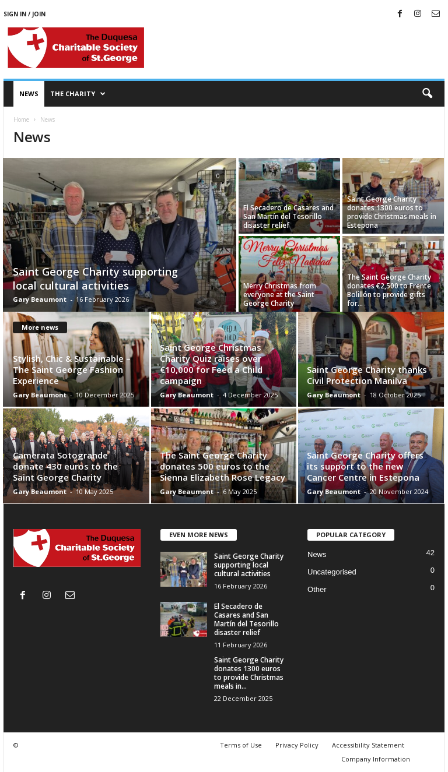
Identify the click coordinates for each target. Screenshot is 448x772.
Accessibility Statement (368, 745)
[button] (427, 94)
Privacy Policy (296, 745)
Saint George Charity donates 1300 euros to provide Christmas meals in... (249, 673)
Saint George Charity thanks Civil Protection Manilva (367, 375)
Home (21, 119)
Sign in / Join (25, 14)
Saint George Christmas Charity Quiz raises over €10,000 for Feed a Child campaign (211, 363)
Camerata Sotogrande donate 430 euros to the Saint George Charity (65, 466)
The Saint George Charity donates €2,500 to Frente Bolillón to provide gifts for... (389, 290)
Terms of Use (241, 745)
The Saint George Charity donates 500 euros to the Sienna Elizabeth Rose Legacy (222, 466)
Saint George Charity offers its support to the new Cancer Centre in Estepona (365, 466)
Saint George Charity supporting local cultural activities (95, 278)
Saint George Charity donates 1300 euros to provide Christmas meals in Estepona (391, 212)
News (28, 93)
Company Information (375, 759)
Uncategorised (331, 571)
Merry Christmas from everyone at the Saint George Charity (279, 294)
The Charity (78, 94)
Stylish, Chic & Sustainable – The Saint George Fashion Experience (72, 369)
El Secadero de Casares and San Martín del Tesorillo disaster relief (288, 216)
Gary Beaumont (39, 299)
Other (317, 589)
